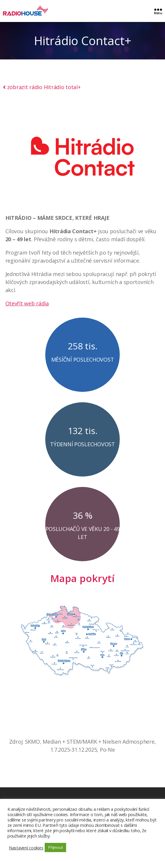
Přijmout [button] (55, 847)
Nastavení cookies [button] (26, 847)
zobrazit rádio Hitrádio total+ (42, 87)
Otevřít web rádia (27, 303)
